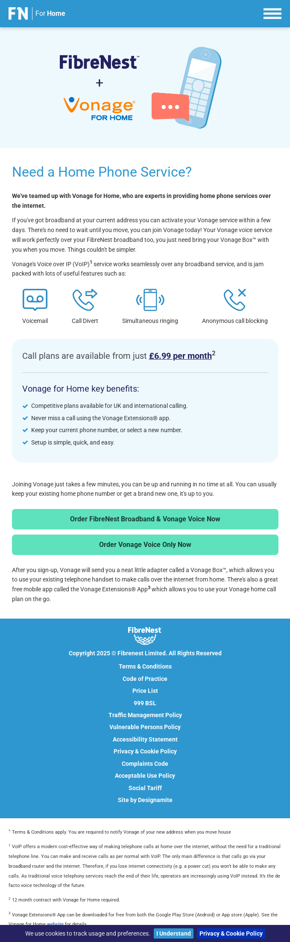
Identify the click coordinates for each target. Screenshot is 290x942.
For (50, 13)
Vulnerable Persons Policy (145, 727)
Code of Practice (145, 678)
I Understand (173, 933)
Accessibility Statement (145, 739)
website (55, 924)
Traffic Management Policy (145, 715)
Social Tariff (145, 788)
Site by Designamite (145, 800)
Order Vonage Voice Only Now (145, 545)
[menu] (272, 12)
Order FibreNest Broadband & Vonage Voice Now (145, 519)
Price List (145, 690)
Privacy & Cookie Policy (231, 933)
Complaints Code (145, 763)
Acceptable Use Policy (145, 775)
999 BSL (145, 703)
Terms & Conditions (145, 666)
